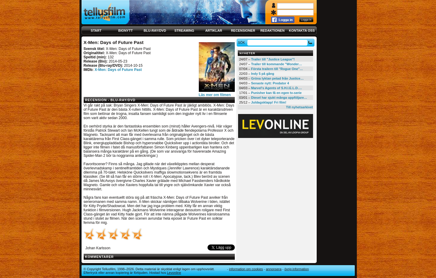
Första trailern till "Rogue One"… (277, 69)
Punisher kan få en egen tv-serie (276, 93)
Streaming (184, 30)
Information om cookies (246, 269)
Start (96, 30)
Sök (242, 42)
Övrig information (296, 269)
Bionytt (125, 30)
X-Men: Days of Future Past (118, 70)
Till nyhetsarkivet (299, 107)
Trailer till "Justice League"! (273, 59)
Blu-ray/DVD (155, 30)
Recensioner (243, 30)
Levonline (174, 272)
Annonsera (274, 269)
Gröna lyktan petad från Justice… (277, 78)
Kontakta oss (302, 30)
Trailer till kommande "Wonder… (276, 64)
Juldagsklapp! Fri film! (268, 102)
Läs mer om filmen (215, 95)
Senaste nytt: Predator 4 (270, 83)
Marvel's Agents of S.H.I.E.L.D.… (276, 88)
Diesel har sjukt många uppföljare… (279, 97)
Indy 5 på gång (262, 73)
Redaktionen (272, 30)
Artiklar (213, 30)
